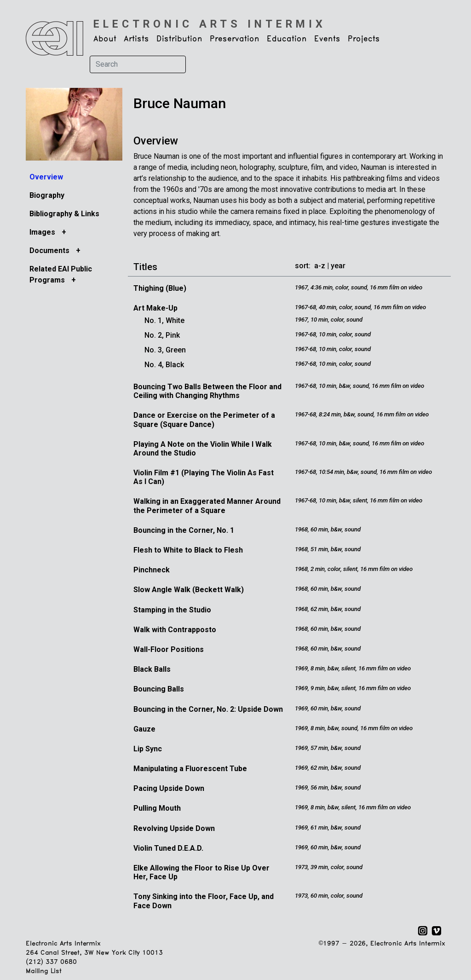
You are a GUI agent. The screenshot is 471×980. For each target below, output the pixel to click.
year (338, 265)
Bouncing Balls (158, 689)
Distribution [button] (179, 39)
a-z (319, 265)
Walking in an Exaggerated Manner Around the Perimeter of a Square (207, 505)
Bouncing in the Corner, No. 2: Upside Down (208, 709)
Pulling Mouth (157, 808)
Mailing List (43, 971)
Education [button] (287, 39)
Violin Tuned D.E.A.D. (168, 848)
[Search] (138, 64)
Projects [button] (364, 39)
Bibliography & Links (64, 213)
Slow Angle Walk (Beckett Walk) (188, 589)
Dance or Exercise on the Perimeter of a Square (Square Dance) (204, 419)
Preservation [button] (234, 39)
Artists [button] (136, 39)
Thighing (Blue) (159, 288)
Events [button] (327, 39)
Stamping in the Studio (172, 609)
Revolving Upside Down (174, 828)
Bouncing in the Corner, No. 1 (183, 530)
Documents (50, 250)
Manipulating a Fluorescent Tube (190, 768)
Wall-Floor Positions (168, 649)
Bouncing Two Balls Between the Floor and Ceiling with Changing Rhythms (207, 391)
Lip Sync (147, 748)
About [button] (104, 39)
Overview (46, 177)
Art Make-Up (155, 308)
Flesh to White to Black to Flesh (188, 550)
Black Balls (152, 669)
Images (43, 232)
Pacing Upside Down (168, 788)
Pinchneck (151, 569)
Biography (46, 195)
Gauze (144, 729)
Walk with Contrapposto (174, 629)
